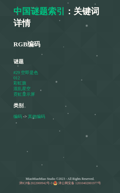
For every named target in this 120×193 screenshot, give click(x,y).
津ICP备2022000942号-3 (36, 183)
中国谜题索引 (39, 11)
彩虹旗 (19, 83)
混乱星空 (22, 88)
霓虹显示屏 (24, 94)
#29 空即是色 (25, 72)
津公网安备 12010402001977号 (79, 183)
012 (16, 78)
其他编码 (36, 116)
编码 (17, 116)
